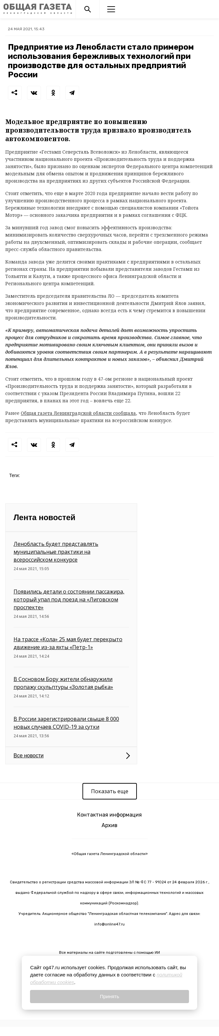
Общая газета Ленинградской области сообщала (78, 413)
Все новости (29, 755)
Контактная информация (109, 815)
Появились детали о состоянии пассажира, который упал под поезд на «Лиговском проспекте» (69, 599)
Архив (109, 825)
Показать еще (109, 791)
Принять (109, 996)
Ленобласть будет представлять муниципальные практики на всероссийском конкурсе (56, 551)
